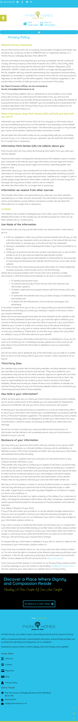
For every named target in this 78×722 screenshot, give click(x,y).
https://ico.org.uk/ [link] (55, 558)
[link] (3, 18)
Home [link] (33, 618)
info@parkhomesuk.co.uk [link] (62, 566)
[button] (31, 1)
